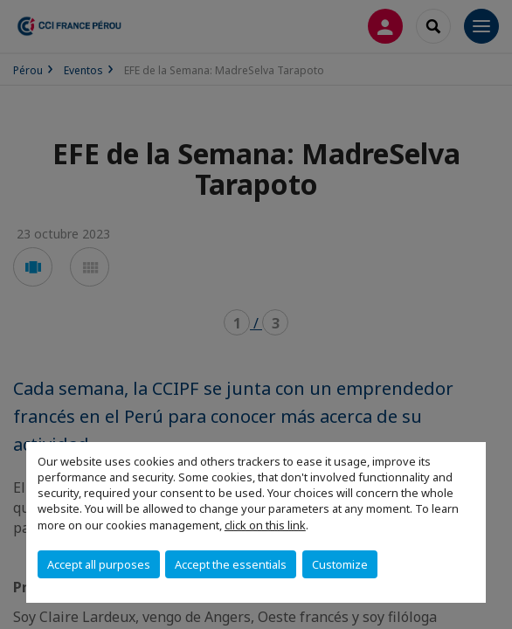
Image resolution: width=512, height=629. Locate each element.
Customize (340, 564)
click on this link (265, 525)
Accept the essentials (231, 564)
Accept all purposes (98, 564)
